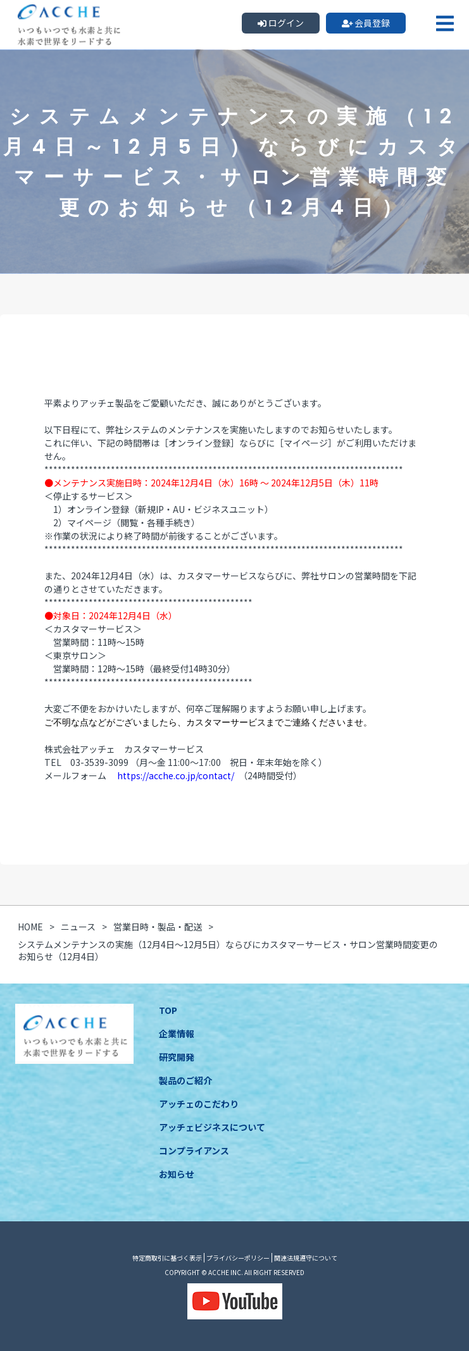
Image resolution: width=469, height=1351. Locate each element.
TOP (168, 1010)
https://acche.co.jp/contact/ (175, 775)
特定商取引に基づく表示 (167, 1257)
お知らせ (176, 1174)
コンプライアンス (194, 1150)
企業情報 (176, 1033)
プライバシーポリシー (238, 1257)
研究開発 (176, 1057)
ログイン (281, 22)
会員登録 (366, 22)
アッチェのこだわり (199, 1103)
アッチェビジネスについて (212, 1127)
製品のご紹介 (185, 1080)
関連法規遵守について (305, 1257)
